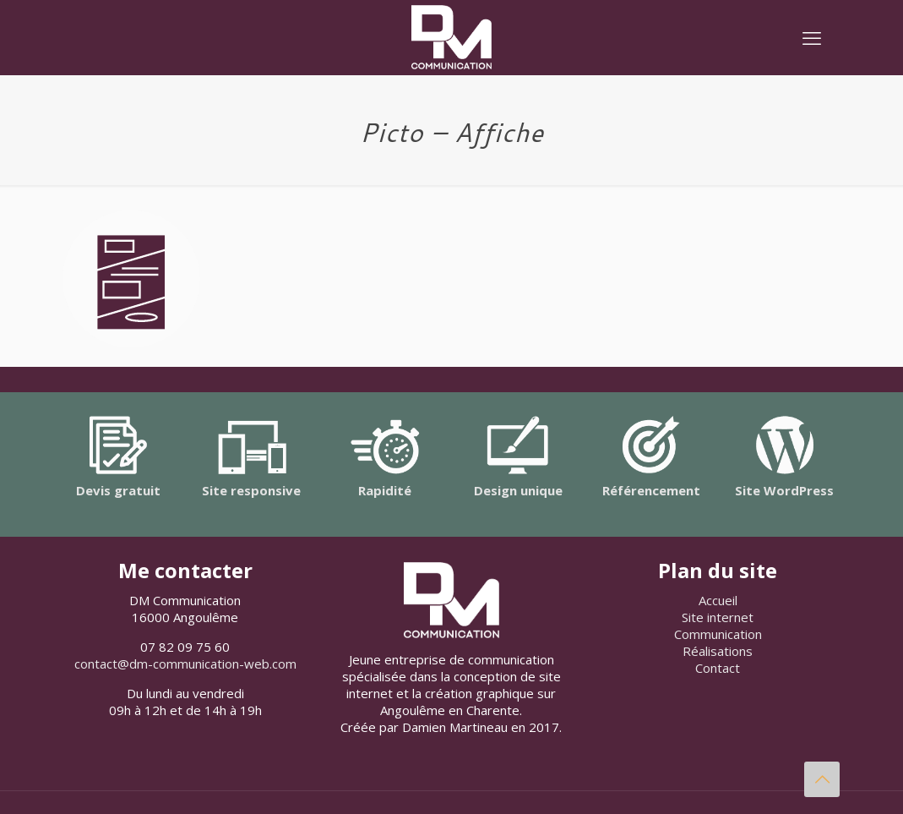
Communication (718, 634)
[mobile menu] (811, 37)
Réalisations (718, 650)
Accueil (718, 600)
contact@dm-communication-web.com (185, 663)
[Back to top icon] (822, 779)
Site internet (717, 617)
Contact (717, 667)
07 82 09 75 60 (185, 646)
